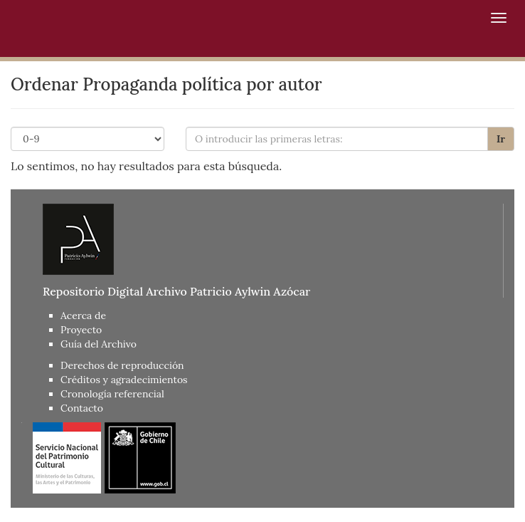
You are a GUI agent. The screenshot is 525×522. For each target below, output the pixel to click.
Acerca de (83, 315)
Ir (501, 138)
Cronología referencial (112, 393)
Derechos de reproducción (122, 365)
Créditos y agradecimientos (124, 379)
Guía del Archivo (98, 344)
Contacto (81, 408)
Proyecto (81, 329)
